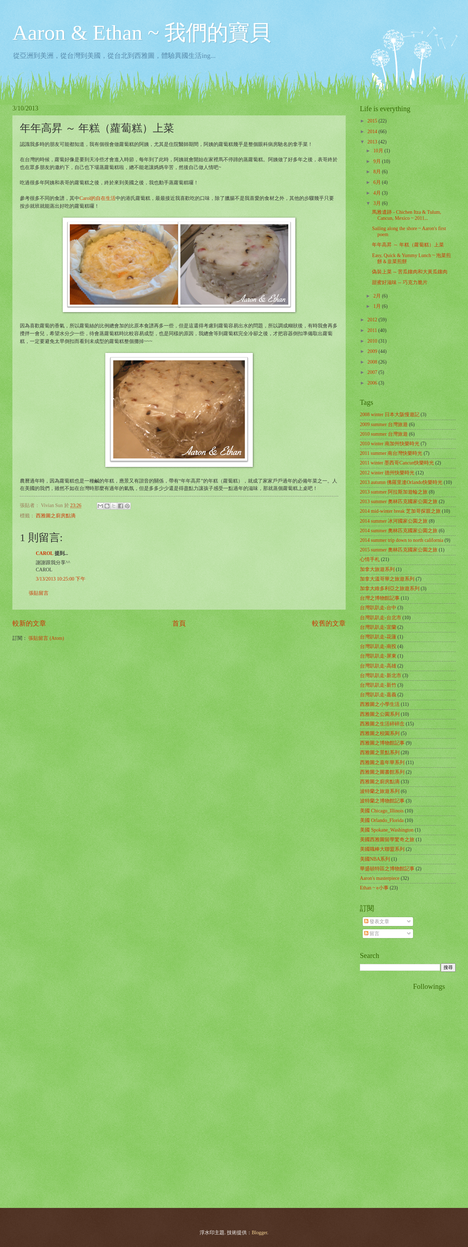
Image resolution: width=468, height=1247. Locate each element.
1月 (377, 306)
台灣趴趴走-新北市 (380, 675)
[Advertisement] (388, 1089)
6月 (377, 182)
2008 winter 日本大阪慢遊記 (389, 414)
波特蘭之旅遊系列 (380, 791)
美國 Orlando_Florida (381, 820)
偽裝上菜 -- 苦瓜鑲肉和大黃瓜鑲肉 (409, 271)
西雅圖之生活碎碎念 (382, 723)
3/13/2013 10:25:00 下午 (60, 579)
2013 (372, 142)
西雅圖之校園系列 (380, 733)
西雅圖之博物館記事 (382, 743)
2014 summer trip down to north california (401, 540)
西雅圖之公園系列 (380, 714)
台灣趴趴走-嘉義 (378, 694)
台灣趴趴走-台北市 (380, 617)
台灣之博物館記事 (380, 598)
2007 (372, 372)
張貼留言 (39, 593)
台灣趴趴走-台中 (378, 607)
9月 (377, 161)
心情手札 (370, 559)
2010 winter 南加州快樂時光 (389, 443)
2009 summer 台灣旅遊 (384, 424)
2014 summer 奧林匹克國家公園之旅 (399, 530)
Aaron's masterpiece (380, 878)
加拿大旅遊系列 (377, 569)
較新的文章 (29, 623)
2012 (372, 319)
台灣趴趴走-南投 (378, 646)
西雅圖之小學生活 (380, 704)
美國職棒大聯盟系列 (382, 849)
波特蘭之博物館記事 (382, 801)
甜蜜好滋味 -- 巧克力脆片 (399, 282)
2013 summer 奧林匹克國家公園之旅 (399, 501)
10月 (378, 150)
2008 (372, 362)
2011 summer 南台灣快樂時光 (391, 453)
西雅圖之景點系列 (380, 752)
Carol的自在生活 (97, 198)
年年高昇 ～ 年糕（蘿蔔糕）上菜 (408, 244)
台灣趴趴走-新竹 (378, 685)
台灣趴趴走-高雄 (378, 666)
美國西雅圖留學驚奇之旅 (387, 839)
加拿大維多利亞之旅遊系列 (389, 588)
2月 (377, 296)
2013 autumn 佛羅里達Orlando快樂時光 (401, 482)
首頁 (179, 623)
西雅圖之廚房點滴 (56, 515)
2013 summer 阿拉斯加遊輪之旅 (394, 492)
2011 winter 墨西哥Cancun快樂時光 (397, 462)
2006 (372, 383)
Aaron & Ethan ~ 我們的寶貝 (141, 32)
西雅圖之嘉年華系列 (382, 762)
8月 (377, 171)
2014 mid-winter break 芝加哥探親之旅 (400, 511)
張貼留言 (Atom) (46, 638)
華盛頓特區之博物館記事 (387, 868)
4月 (377, 193)
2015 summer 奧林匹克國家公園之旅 (399, 549)
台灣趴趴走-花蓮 (378, 636)
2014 (372, 131)
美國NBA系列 (375, 859)
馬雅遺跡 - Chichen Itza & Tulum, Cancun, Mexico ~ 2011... (406, 215)
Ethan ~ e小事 (374, 888)
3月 (377, 203)
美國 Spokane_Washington (386, 830)
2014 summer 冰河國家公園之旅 (394, 521)
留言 (371, 933)
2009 (372, 351)
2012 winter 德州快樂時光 (387, 472)
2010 (372, 341)
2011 (372, 330)
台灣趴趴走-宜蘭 (378, 627)
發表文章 (376, 921)
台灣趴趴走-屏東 (378, 656)
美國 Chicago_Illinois (381, 810)
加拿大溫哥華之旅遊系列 (387, 579)
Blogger (259, 1232)
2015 (372, 121)
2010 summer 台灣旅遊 (384, 434)
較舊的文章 (329, 623)
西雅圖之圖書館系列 (382, 772)
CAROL (44, 553)
